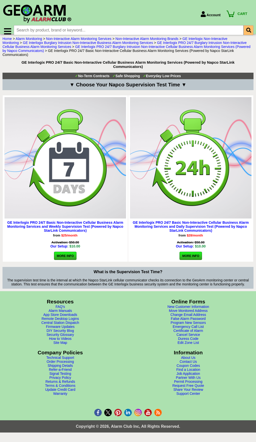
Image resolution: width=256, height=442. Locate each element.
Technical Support (60, 362)
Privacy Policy (60, 382)
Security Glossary (60, 339)
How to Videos (60, 343)
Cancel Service (188, 339)
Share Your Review (188, 394)
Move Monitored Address (188, 315)
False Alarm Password (188, 323)
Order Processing (60, 366)
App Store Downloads (60, 319)
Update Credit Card (60, 394)
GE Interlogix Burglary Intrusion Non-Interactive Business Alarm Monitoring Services (88, 47)
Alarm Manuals (60, 315)
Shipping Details (60, 370)
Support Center (188, 398)
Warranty (60, 398)
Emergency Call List (188, 331)
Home (7, 43)
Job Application (188, 378)
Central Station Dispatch (60, 327)
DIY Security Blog (60, 335)
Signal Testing (60, 378)
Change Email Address (188, 319)
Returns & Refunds (60, 386)
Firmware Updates (60, 331)
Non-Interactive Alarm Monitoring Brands (147, 43)
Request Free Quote (188, 390)
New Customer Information (188, 311)
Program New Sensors (188, 327)
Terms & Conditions (60, 390)
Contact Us (188, 366)
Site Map (60, 347)
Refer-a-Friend (60, 374)
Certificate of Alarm (188, 335)
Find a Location (188, 374)
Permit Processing (188, 386)
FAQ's (60, 311)
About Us (188, 362)
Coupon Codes (188, 370)
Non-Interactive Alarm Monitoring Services (78, 43)
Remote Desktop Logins (60, 323)
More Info (65, 260)
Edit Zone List (188, 347)
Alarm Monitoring (29, 43)
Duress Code (188, 343)
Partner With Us (188, 382)
